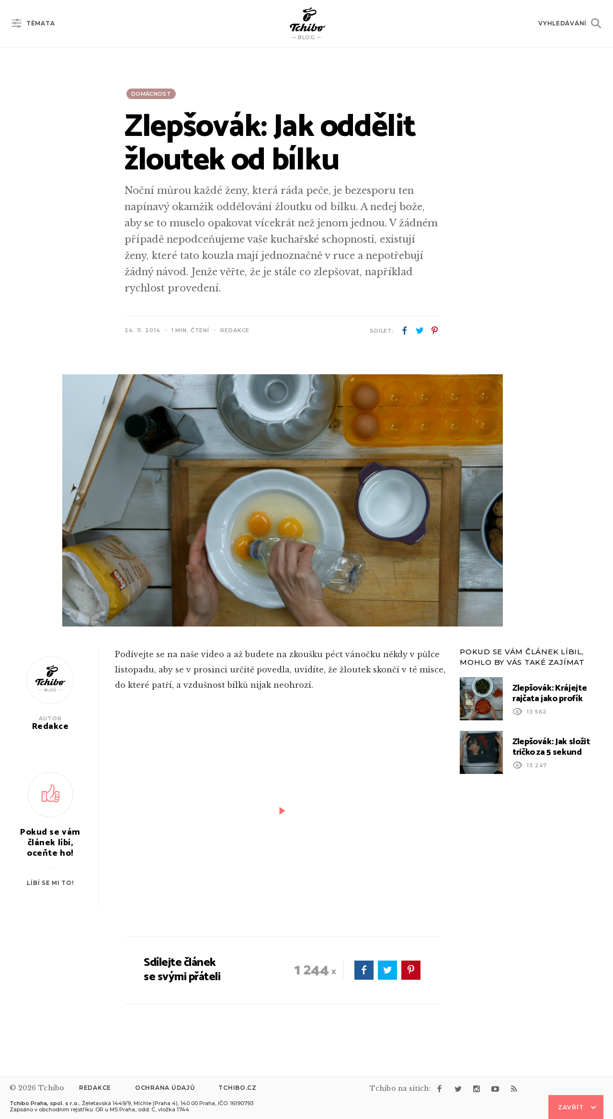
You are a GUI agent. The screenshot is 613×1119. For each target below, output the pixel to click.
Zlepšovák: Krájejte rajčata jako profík (549, 693)
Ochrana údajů (164, 1087)
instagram (476, 1089)
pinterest (434, 330)
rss (514, 1089)
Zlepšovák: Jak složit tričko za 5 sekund (551, 747)
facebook (404, 330)
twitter (419, 330)
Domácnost (151, 93)
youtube (495, 1089)
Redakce (95, 1087)
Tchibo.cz (237, 1087)
